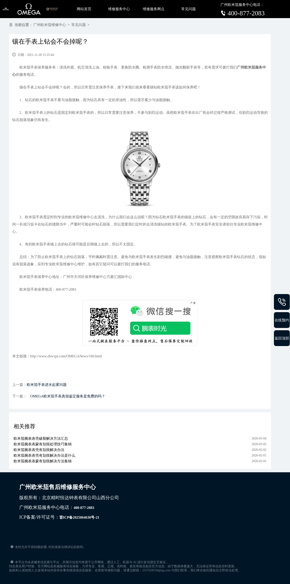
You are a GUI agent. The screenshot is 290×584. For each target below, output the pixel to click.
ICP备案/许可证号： (59, 517)
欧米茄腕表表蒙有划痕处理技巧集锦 (43, 444)
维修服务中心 (119, 9)
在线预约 (282, 320)
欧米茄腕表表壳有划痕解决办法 (39, 450)
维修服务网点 (153, 9)
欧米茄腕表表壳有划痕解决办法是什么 (44, 455)
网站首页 (84, 9)
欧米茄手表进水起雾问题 (47, 385)
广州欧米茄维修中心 (49, 25)
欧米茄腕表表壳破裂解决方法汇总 (41, 438)
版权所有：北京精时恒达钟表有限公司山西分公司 (69, 497)
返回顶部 (282, 338)
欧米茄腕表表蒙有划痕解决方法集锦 (43, 461)
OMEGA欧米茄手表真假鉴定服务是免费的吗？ (66, 396)
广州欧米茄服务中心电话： (56, 507)
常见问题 (188, 9)
